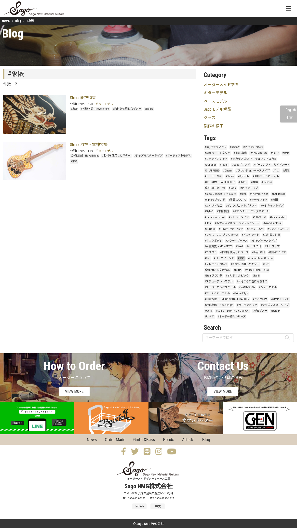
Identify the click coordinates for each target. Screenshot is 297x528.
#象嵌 (74, 108)
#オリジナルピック (237, 275)
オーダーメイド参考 (221, 84)
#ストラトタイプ (239, 217)
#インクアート (250, 235)
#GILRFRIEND (212, 170)
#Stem (208, 223)
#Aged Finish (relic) (257, 270)
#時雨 (274, 199)
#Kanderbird (278, 194)
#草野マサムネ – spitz (266, 176)
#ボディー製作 (255, 229)
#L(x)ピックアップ (215, 147)
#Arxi (276, 170)
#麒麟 (254, 182)
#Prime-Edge (240, 293)
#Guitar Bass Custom (260, 258)
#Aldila (208, 310)
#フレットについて (216, 264)
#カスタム (210, 252)
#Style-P (275, 310)
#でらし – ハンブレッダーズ (221, 235)
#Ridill (256, 275)
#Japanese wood (214, 217)
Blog (18, 21)
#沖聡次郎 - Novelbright (95, 108)
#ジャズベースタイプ (264, 240)
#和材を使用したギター (127, 108)
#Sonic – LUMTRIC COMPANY (233, 310)
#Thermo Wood (259, 194)
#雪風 (243, 194)
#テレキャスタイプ (272, 205)
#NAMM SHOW (258, 153)
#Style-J (242, 182)
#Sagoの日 (258, 252)
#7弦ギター (260, 310)
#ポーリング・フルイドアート (271, 164)
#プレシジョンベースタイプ (253, 170)
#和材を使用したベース (234, 252)
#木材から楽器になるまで (252, 281)
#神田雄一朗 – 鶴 (214, 188)
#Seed (239, 246)
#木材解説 (223, 211)
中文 (289, 118)
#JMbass (266, 182)
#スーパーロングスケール (220, 287)
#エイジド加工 (213, 205)
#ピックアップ (249, 188)
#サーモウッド (259, 199)
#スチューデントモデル (218, 281)
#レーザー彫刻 (213, 176)
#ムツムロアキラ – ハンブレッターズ (237, 223)
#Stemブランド (213, 275)
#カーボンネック (247, 305)
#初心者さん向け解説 (217, 270)
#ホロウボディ (213, 240)
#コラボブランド (224, 258)
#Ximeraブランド (214, 199)
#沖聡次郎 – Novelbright (218, 305)
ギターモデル (104, 104)
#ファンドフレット (216, 158)
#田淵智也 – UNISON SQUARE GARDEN (226, 299)
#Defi (266, 264)
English (291, 110)
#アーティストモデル (178, 155)
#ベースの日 (253, 246)
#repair (224, 164)
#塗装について (237, 199)
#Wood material (272, 223)
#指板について (277, 252)
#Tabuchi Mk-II (278, 217)
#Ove (207, 258)
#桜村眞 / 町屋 (271, 235)
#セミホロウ (260, 299)
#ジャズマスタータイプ (148, 155)
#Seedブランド (241, 164)
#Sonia (233, 188)
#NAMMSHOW (247, 287)
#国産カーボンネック (217, 153)
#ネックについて (253, 147)
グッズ (210, 117)
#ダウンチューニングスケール (251, 211)
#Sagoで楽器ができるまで (220, 194)
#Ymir (285, 153)
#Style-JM (243, 176)
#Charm (227, 170)
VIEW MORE (74, 391)
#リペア (209, 316)
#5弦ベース (259, 217)
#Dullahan (210, 164)
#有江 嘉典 (240, 153)
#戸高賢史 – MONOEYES (218, 246)
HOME (6, 21)
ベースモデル (215, 101)
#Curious (210, 229)
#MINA (238, 270)
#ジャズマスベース (278, 229)
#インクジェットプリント (241, 205)
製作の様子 (213, 126)
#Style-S (208, 211)
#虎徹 (286, 170)
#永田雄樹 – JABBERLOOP (219, 182)
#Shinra (149, 108)
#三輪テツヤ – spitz (231, 229)
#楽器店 (235, 147)
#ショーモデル (268, 287)
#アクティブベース (236, 240)
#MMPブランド (280, 299)
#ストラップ (272, 246)
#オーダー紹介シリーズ (231, 316)
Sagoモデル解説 (217, 109)
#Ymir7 (275, 153)
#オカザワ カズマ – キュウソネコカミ (254, 158)
